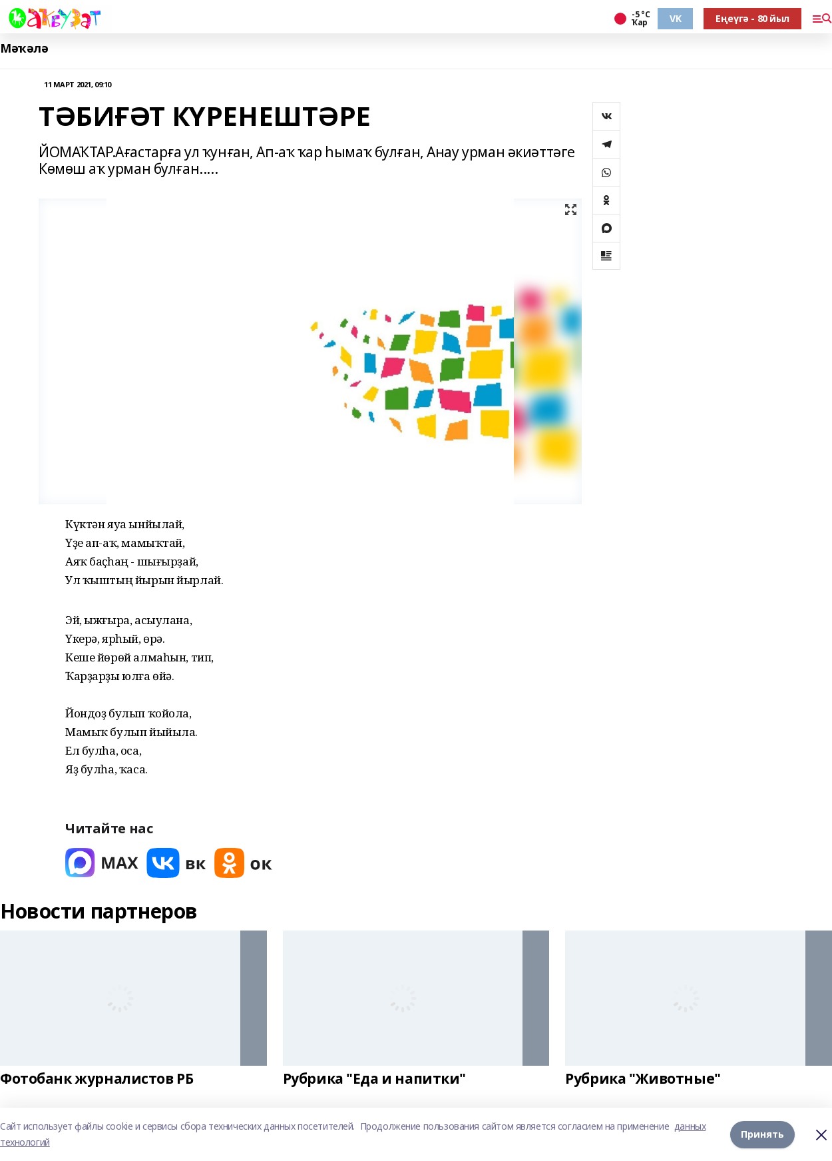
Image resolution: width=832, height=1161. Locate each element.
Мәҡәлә (24, 48)
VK (675, 18)
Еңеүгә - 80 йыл (752, 18)
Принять (762, 1134)
